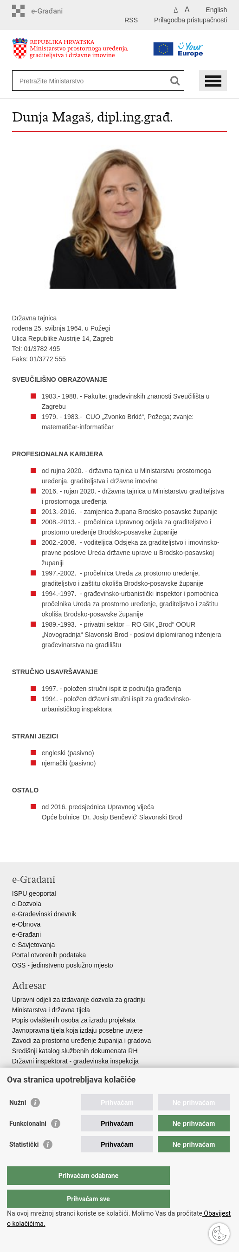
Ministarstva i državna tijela (51, 1010)
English (216, 10)
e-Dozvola (26, 903)
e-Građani (26, 934)
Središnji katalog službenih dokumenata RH (75, 1051)
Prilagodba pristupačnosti (190, 20)
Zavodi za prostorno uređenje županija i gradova (81, 1040)
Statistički (24, 1163)
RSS (131, 20)
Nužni (17, 1121)
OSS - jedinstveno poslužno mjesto (62, 965)
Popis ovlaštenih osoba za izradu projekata (74, 1020)
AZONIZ (24, 1071)
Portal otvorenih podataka (49, 955)
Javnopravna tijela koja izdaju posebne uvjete (77, 1030)
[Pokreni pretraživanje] (175, 81)
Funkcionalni (27, 1142)
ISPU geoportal (34, 893)
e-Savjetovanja (33, 944)
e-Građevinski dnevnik (44, 914)
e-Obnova (26, 924)
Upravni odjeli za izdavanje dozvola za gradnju (79, 999)
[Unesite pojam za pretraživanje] (85, 80)
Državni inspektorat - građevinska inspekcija (75, 1061)
